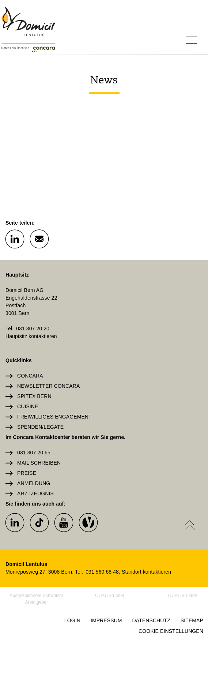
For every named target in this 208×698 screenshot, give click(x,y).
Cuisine (27, 406)
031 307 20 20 (32, 328)
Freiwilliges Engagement (54, 417)
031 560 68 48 (102, 572)
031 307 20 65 (33, 452)
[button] (14, 238)
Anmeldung (33, 483)
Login (72, 620)
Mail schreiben (39, 463)
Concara (30, 376)
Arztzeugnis (35, 493)
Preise (26, 473)
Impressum (106, 620)
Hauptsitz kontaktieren (31, 336)
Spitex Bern (34, 396)
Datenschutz (151, 620)
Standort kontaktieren (146, 572)
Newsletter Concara (48, 386)
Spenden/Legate (40, 427)
